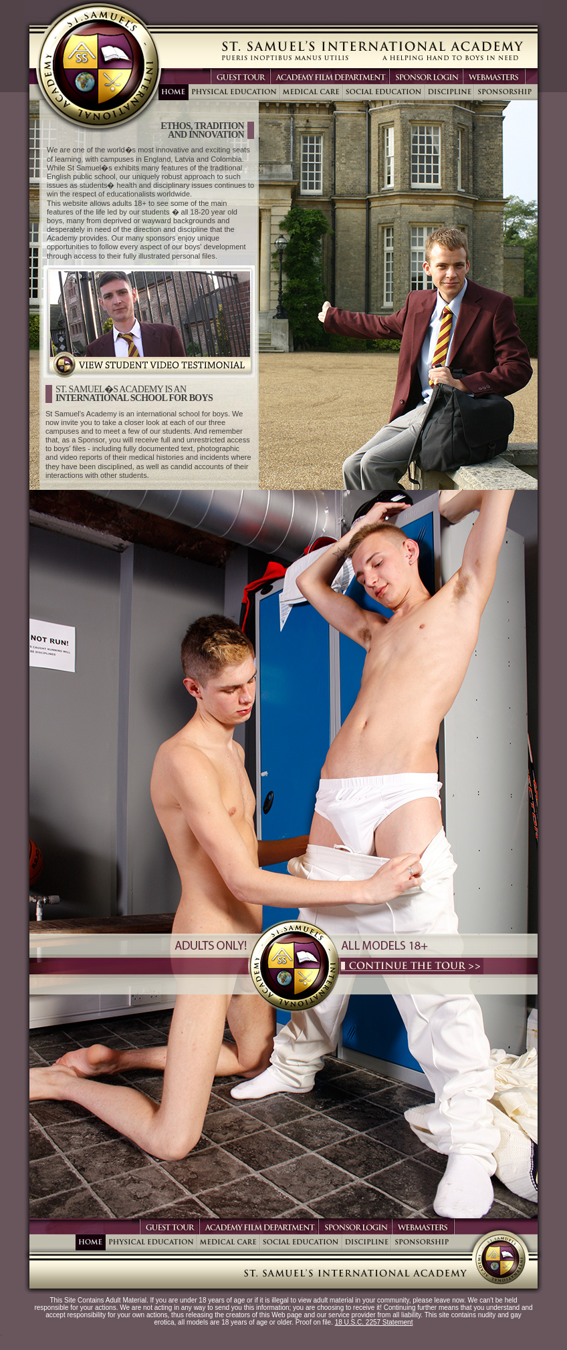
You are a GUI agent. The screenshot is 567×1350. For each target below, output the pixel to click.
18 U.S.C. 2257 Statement (374, 1322)
